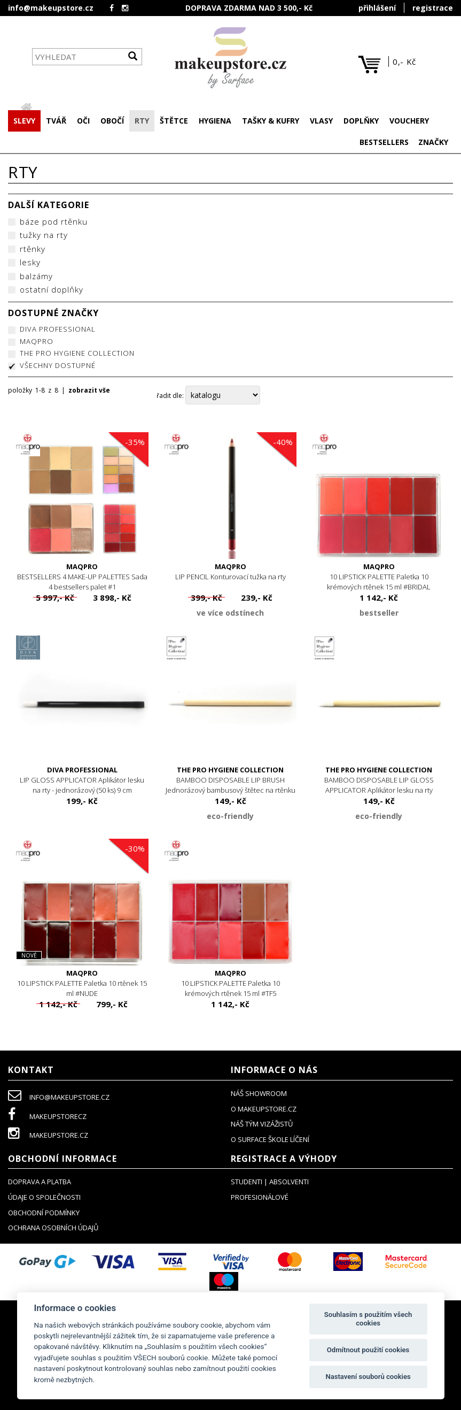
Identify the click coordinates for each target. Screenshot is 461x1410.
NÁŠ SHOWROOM (259, 1094)
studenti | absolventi (270, 1182)
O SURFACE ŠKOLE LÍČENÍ (270, 1140)
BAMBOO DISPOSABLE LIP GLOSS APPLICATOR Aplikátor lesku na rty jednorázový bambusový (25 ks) (378, 786)
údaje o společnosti (44, 1198)
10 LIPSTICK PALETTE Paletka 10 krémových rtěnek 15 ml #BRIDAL (378, 577)
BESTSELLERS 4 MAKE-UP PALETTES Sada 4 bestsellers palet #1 (82, 577)
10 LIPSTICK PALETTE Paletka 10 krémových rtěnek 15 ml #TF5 (231, 984)
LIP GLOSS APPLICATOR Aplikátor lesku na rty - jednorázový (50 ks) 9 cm (82, 780)
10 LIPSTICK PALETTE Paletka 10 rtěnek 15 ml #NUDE (82, 984)
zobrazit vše (89, 391)
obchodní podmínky (44, 1214)
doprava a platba (39, 1182)
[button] (56, 122)
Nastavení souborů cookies (367, 1377)
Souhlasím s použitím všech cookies (368, 1319)
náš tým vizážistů (262, 1125)
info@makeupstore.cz (50, 8)
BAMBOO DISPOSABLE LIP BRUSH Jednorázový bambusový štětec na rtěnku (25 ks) (231, 786)
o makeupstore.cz (263, 1110)
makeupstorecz (47, 1117)
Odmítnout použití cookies (368, 1350)
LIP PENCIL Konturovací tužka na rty (231, 573)
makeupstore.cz (48, 1136)
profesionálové (259, 1198)
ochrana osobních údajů (53, 1228)
